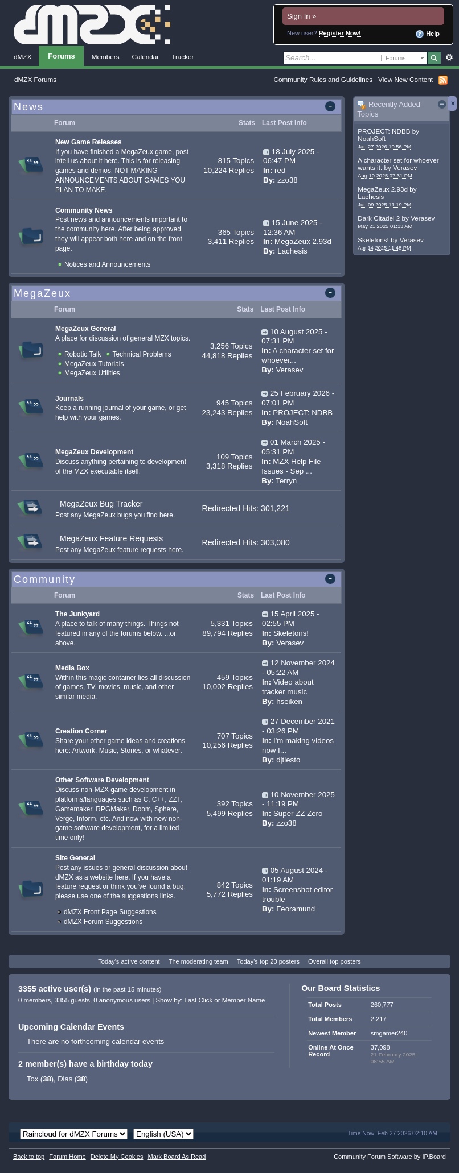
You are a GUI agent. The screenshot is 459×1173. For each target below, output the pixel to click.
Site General (75, 858)
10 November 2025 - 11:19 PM (298, 799)
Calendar (145, 56)
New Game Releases (88, 142)
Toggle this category (332, 107)
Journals (69, 399)
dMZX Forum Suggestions (103, 922)
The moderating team (198, 961)
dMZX (22, 56)
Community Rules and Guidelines (323, 79)
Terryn (286, 480)
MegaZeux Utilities (92, 373)
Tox (32, 1079)
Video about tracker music (288, 687)
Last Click (199, 1000)
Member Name (243, 1000)
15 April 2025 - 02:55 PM (290, 619)
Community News (84, 210)
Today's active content (128, 961)
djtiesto (288, 760)
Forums (61, 56)
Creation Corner (81, 731)
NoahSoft (372, 138)
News (29, 107)
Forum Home (67, 1156)
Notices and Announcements (107, 264)
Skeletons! (373, 239)
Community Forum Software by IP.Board (390, 1156)
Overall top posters (334, 961)
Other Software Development (102, 780)
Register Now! (340, 33)
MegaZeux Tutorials (94, 364)
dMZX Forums (35, 79)
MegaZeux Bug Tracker (101, 503)
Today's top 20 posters (268, 961)
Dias (65, 1079)
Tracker (182, 56)
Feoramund (295, 909)
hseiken (289, 701)
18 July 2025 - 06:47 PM (291, 156)
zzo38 (287, 180)
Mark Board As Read (176, 1156)
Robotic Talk (82, 354)
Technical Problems (142, 354)
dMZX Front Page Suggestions (110, 912)
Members (106, 56)
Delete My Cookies (117, 1156)
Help (427, 34)
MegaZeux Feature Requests (111, 538)
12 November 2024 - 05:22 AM (298, 667)
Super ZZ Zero (297, 813)
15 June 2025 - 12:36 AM (292, 227)
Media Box (72, 668)
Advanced (449, 57)
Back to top (28, 1156)
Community (45, 579)
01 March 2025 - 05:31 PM (293, 447)
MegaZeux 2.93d (383, 189)
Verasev (405, 167)
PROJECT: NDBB (384, 131)
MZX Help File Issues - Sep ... (291, 466)
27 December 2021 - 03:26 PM (298, 726)
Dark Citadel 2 (379, 218)
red (279, 170)
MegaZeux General (85, 329)
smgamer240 (389, 1033)
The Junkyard (77, 614)
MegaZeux (42, 293)
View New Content (405, 79)
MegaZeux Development (94, 452)
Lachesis (371, 196)
